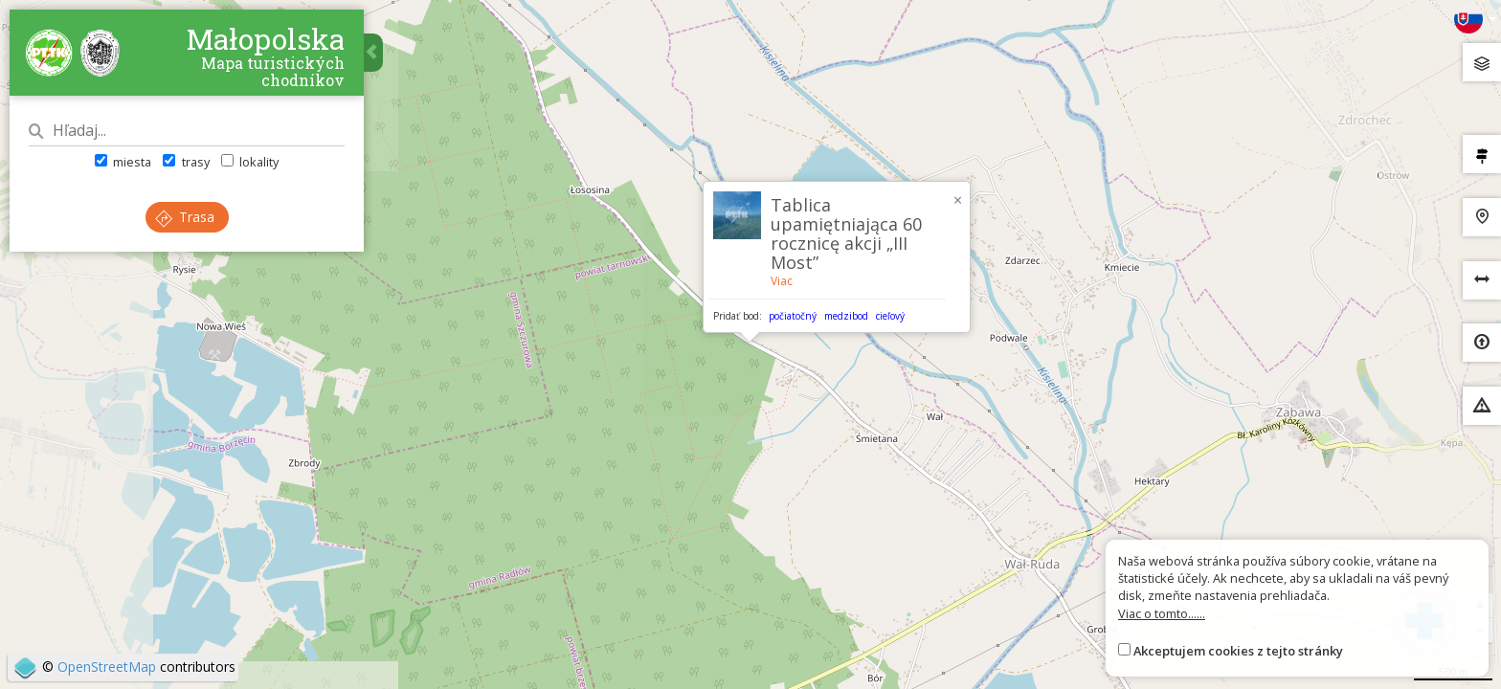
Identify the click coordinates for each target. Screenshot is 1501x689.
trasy (186, 161)
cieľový (890, 315)
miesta (123, 161)
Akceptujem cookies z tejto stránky (1238, 650)
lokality (250, 161)
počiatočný (793, 315)
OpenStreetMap (106, 666)
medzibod (846, 315)
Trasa (184, 217)
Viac (782, 281)
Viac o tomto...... (1161, 613)
